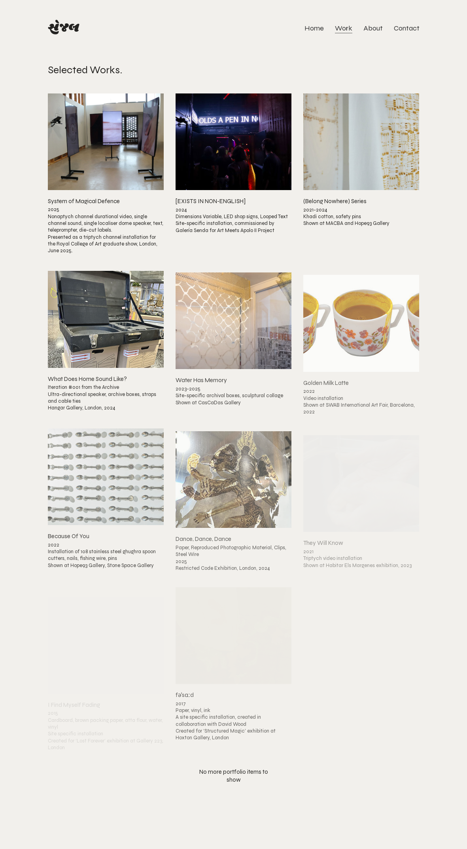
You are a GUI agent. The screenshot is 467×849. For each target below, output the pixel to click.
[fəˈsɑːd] (233, 644)
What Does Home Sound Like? (87, 382)
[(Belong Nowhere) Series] (361, 143)
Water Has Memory (201, 386)
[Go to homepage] (63, 28)
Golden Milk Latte (326, 391)
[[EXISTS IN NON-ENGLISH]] (233, 142)
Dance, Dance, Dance (203, 547)
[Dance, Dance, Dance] (233, 487)
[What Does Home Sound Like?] (106, 322)
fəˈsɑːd (185, 704)
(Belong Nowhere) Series (335, 203)
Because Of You (68, 542)
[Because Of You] (106, 482)
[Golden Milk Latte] (361, 331)
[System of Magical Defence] (106, 141)
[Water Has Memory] (233, 326)
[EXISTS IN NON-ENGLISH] (211, 202)
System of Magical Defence (84, 201)
